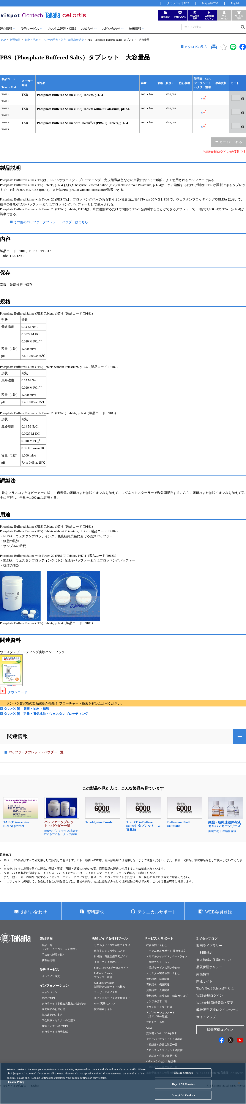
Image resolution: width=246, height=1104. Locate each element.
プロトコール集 (155, 1022)
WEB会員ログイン (209, 995)
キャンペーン (49, 992)
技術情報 (135, 28)
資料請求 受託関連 (158, 990)
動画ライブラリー (209, 945)
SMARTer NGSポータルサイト (111, 967)
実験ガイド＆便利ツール (110, 938)
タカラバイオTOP (178, 3)
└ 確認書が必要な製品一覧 (161, 1044)
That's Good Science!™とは (215, 988)
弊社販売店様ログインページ (217, 1010)
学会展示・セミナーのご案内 (59, 1020)
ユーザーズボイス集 (105, 992)
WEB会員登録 (218, 912)
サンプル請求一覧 (156, 1001)
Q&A (149, 1027)
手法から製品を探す (53, 954)
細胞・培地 (31, 39)
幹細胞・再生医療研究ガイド (111, 956)
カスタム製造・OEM (62, 28)
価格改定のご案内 (52, 1014)
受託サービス (30, 28)
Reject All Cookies (183, 1087)
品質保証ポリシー (209, 967)
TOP (3, 39)
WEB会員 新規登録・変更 (214, 1002)
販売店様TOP (210, 3)
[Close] (239, 1086)
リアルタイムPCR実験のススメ (112, 945)
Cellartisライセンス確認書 (161, 1061)
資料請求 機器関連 (158, 984)
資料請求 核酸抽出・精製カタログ (167, 995)
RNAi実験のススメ (105, 1003)
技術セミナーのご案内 (55, 1026)
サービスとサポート (158, 938)
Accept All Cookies (183, 1098)
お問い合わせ (111, 28)
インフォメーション (54, 985)
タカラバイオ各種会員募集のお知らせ (64, 1003)
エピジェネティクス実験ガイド (112, 997)
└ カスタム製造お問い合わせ (163, 973)
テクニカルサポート (156, 912)
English (235, 3)
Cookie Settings (183, 1076)
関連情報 (17, 736)
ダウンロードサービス (159, 1007)
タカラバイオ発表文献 (55, 1031)
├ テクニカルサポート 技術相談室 (166, 950)
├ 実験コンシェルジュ (159, 962)
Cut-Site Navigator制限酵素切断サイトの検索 (109, 984)
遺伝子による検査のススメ (109, 950)
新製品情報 (48, 960)
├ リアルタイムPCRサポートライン (166, 956)
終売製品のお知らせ (53, 1009)
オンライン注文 (51, 976)
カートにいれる (230, 142)
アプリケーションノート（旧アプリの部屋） (160, 1014)
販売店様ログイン (220, 1029)
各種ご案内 (48, 997)
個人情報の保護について (214, 960)
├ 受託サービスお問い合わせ (163, 967)
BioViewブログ (207, 938)
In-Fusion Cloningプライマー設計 (103, 975)
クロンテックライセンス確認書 (164, 1050)
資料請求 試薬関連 (158, 978)
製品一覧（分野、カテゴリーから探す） (60, 947)
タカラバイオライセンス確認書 (164, 1038)
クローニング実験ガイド (108, 962)
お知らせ (87, 28)
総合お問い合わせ (156, 945)
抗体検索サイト (103, 1009)
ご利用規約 (204, 952)
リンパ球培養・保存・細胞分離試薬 (63, 39)
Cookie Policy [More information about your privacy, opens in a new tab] (16, 1085)
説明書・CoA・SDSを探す (161, 1033)
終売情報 (202, 974)
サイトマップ (206, 1017)
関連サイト (204, 981)
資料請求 (95, 912)
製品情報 (6, 28)
